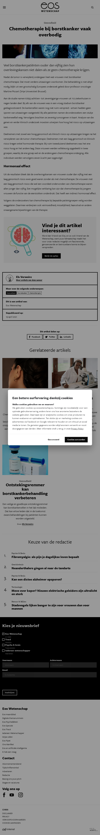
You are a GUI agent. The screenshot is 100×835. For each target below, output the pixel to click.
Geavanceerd (53, 439)
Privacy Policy (77, 428)
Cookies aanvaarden (76, 439)
